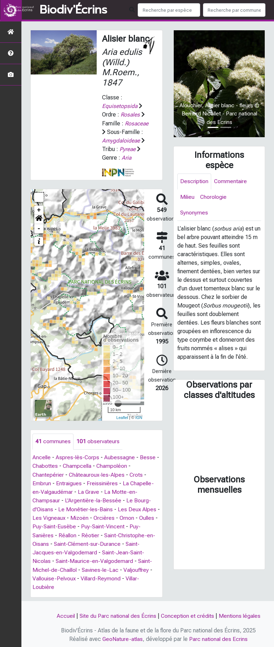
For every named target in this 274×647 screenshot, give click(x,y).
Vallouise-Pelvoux (54, 576)
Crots (138, 474)
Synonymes (194, 213)
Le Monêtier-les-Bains (86, 508)
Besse (149, 457)
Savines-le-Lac (103, 568)
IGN (138, 417)
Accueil (63, 614)
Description (194, 181)
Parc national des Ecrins (219, 636)
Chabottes (45, 465)
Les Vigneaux (53, 516)
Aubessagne (121, 457)
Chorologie (215, 197)
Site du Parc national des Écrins (117, 614)
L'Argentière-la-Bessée (93, 499)
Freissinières (103, 482)
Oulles (152, 516)
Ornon (132, 516)
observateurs (98, 441)
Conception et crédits (188, 614)
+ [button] (39, 209)
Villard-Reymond (102, 576)
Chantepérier (48, 474)
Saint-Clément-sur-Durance (88, 542)
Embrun (41, 482)
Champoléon (113, 465)
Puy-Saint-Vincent (107, 525)
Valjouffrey (140, 568)
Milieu (188, 197)
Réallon (68, 533)
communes (53, 441)
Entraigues (69, 482)
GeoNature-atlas (122, 636)
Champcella (78, 465)
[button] (39, 218)
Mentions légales (241, 614)
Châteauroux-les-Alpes (98, 474)
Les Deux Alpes (138, 508)
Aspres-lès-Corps (78, 457)
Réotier (92, 533)
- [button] (39, 228)
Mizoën (84, 516)
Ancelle (41, 457)
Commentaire (231, 181)
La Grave (89, 491)
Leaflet (122, 417)
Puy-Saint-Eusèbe (58, 525)
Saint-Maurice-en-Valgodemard (95, 559)
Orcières (109, 516)
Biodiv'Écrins (73, 10)
